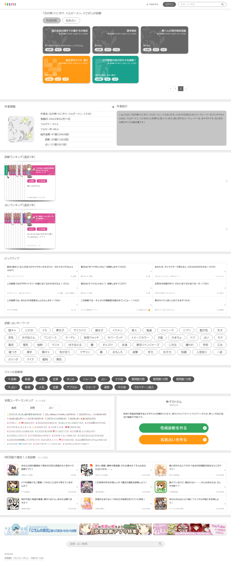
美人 (134, 330)
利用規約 (8, 558)
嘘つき (13, 352)
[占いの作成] (174, 440)
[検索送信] (222, 4)
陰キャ (12, 330)
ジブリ (187, 330)
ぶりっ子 (13, 359)
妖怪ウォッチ (91, 337)
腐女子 (99, 330)
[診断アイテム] (66, 40)
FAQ (41, 558)
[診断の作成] (174, 428)
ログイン (169, 4)
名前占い (71, 20)
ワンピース (50, 337)
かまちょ (177, 337)
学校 (205, 344)
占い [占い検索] (12, 387)
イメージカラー (140, 337)
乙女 (220, 344)
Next (226, 181)
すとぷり (108, 344)
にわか (29, 330)
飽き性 (204, 330)
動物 (45, 359)
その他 (119, 379)
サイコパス (80, 330)
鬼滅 (149, 330)
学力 (150, 352)
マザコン (85, 352)
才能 (160, 337)
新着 (27, 379)
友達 (124, 344)
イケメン (117, 330)
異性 (59, 359)
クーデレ (70, 337)
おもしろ (118, 352)
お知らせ (34, 558)
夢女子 (60, 330)
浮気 (10, 337)
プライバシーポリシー (21, 558)
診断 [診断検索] (12, 379)
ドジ (192, 337)
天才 (220, 330)
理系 (25, 344)
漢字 (29, 352)
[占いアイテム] (20, 229)
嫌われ (190, 344)
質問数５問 (138, 379)
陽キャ (46, 352)
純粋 (40, 344)
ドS (45, 330)
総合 (13, 408)
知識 (184, 352)
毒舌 (11, 344)
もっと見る (41, 401)
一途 (219, 352)
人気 (41, 379)
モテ (220, 337)
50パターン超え (144, 387)
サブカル (72, 387)
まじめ (70, 379)
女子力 (167, 352)
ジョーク (88, 379)
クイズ (30, 359)
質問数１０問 (160, 379)
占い (206, 337)
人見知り (202, 352)
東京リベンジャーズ (147, 344)
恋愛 (55, 379)
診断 (32, 408)
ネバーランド (115, 337)
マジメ (55, 344)
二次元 (172, 344)
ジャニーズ (167, 330)
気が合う (64, 352)
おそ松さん (28, 337)
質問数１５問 (183, 379)
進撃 (135, 352)
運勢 (106, 387)
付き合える (75, 344)
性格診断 (51, 20)
